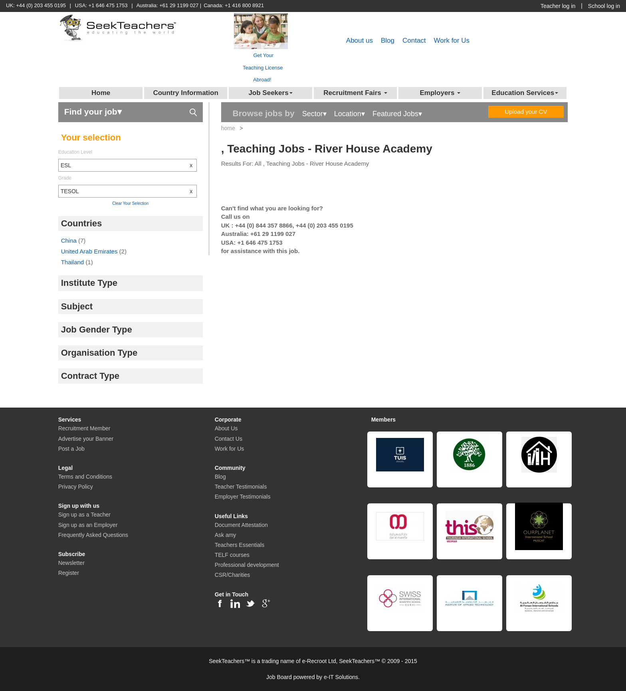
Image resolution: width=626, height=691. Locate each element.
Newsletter (71, 563)
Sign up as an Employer (88, 525)
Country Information (185, 93)
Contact (414, 40)
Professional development (247, 565)
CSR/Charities (232, 575)
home (228, 128)
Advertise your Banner (86, 439)
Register (68, 573)
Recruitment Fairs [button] (355, 93)
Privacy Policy (75, 486)
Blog (387, 40)
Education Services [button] (524, 93)
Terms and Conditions (85, 476)
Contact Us (228, 439)
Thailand (73, 262)
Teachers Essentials (240, 545)
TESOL (129, 191)
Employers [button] (440, 93)
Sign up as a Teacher (84, 514)
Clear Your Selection (130, 203)
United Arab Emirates (90, 251)
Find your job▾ (130, 111)
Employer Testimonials (243, 496)
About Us (226, 428)
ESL (129, 165)
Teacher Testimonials (241, 486)
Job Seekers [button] (270, 93)
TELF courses (232, 555)
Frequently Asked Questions (93, 535)
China (69, 240)
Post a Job (71, 448)
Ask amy (225, 535)
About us (359, 40)
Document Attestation (241, 525)
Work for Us (452, 40)
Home (100, 93)
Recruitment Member (84, 428)
